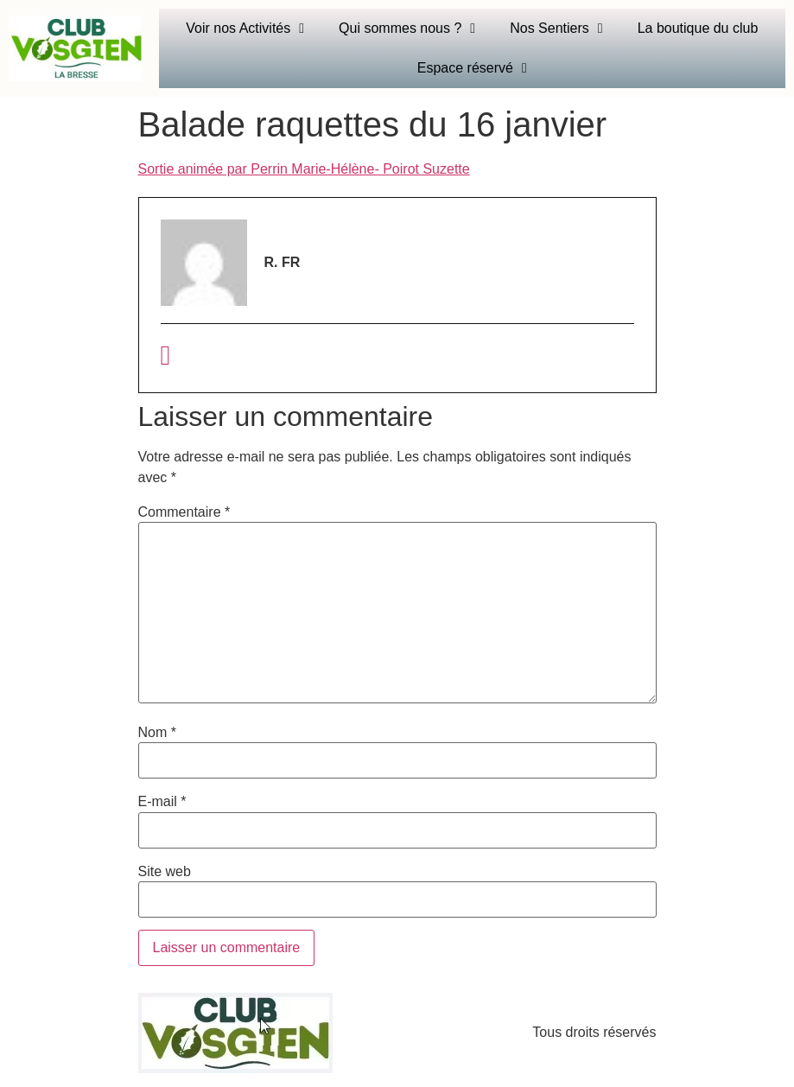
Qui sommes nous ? (407, 28)
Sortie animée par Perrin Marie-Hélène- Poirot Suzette (304, 169)
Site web (164, 872)
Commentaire (184, 512)
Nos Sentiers (556, 28)
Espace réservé (472, 68)
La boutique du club (698, 28)
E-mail (162, 802)
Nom (157, 733)
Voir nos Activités (245, 28)
